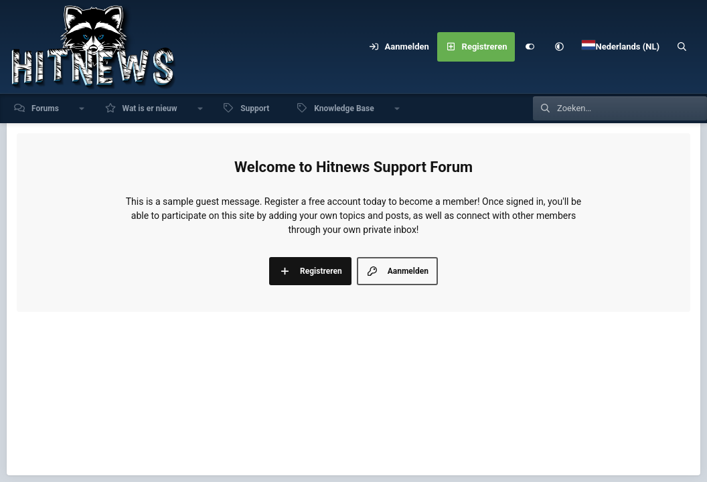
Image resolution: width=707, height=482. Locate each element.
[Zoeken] (682, 47)
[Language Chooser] (620, 47)
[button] (559, 47)
